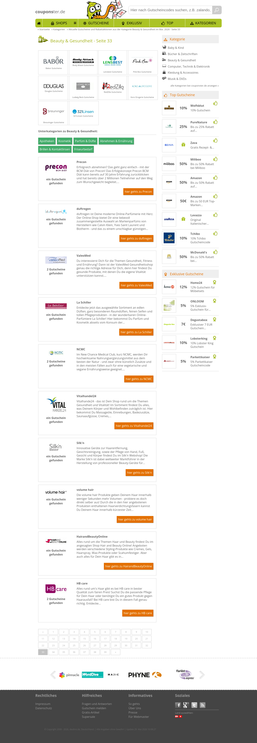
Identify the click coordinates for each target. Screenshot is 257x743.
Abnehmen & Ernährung (116, 141)
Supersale (88, 717)
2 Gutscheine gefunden (56, 271)
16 (95, 638)
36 (74, 652)
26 (84, 645)
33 (43, 652)
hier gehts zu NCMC (139, 379)
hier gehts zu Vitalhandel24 (134, 426)
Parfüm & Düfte (85, 141)
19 (126, 638)
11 (43, 638)
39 (105, 652)
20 (136, 638)
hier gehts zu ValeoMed (136, 285)
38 (95, 652)
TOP (170, 23)
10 (146, 631)
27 (95, 645)
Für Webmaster (138, 717)
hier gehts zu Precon (138, 192)
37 (84, 652)
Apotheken (47, 141)
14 (74, 638)
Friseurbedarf (83, 149)
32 (146, 645)
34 (53, 652)
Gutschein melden (94, 708)
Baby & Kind (176, 48)
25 (74, 645)
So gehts (134, 704)
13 (63, 638)
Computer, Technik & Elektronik (189, 66)
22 (43, 645)
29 (115, 645)
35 (63, 652)
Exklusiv (134, 23)
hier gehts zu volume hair (135, 519)
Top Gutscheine (182, 94)
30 (126, 645)
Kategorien (205, 23)
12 (53, 638)
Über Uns (134, 708)
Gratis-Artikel (90, 712)
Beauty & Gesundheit (182, 60)
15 (84, 638)
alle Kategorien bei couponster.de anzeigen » (194, 85)
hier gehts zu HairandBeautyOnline (128, 566)
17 (105, 638)
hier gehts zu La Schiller (136, 332)
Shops (61, 23)
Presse (132, 712)
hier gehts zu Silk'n (139, 473)
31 (136, 645)
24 (63, 645)
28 (105, 645)
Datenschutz (43, 708)
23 (53, 645)
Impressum (42, 704)
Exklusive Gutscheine (186, 273)
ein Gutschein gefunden (56, 181)
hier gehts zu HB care (138, 613)
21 (146, 638)
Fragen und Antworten (97, 704)
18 (115, 638)
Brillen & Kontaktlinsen (55, 149)
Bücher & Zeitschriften (183, 54)
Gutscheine (98, 23)
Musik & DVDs (177, 79)
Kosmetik (64, 141)
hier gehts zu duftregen (136, 238)
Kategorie (177, 39)
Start (38, 23)
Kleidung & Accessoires (183, 73)
